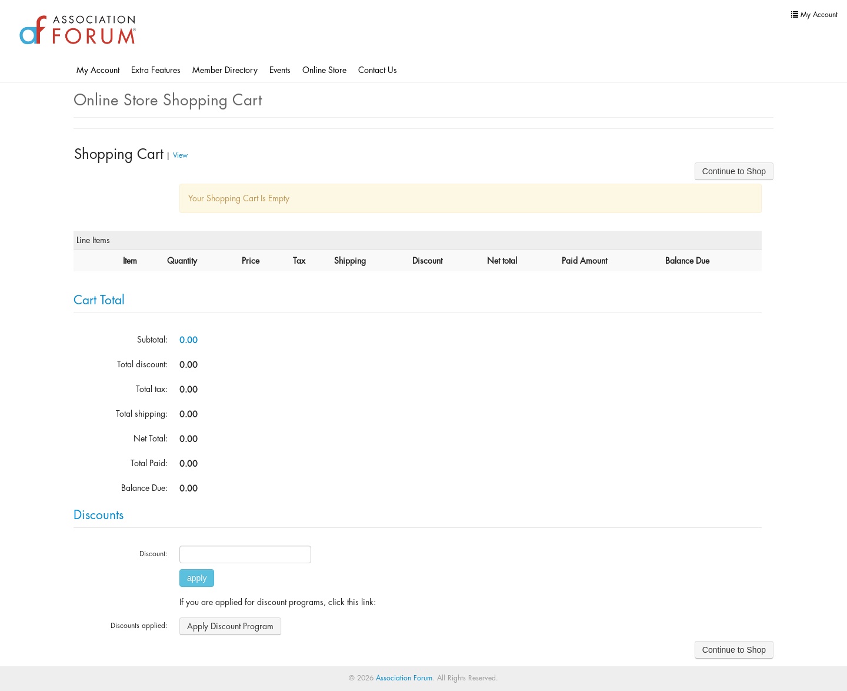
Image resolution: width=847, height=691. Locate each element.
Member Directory (225, 70)
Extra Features (156, 70)
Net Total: (151, 438)
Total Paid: (149, 463)
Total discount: (142, 364)
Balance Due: (144, 488)
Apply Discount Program (230, 626)
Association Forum (404, 678)
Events (280, 70)
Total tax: (152, 389)
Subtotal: (152, 339)
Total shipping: (142, 414)
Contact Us (377, 70)
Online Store (324, 70)
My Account (97, 70)
